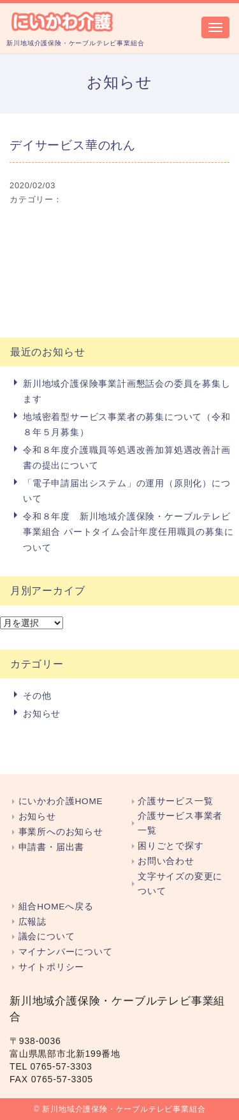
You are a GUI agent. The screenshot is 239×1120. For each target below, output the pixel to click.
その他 (37, 696)
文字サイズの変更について (180, 884)
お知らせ (42, 713)
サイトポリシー (51, 967)
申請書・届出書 (51, 847)
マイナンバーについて (65, 952)
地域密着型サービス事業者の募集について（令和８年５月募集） (127, 424)
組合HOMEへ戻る (56, 906)
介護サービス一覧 (175, 801)
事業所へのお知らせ (60, 832)
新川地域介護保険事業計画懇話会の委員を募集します (127, 391)
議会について (46, 936)
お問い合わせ (166, 861)
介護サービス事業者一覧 (180, 823)
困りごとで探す (171, 846)
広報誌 (32, 922)
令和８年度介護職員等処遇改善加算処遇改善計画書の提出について (127, 457)
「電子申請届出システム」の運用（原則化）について (127, 491)
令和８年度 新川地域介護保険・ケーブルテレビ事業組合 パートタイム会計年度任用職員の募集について (128, 532)
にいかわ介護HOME (60, 801)
